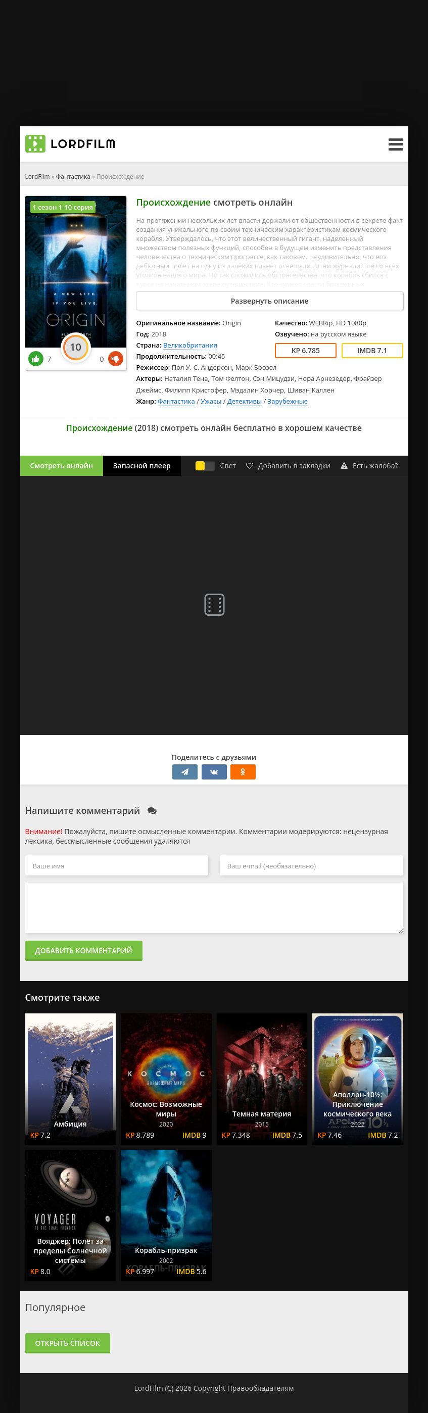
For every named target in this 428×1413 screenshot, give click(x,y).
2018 (146, 427)
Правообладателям (260, 1388)
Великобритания (190, 345)
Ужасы (211, 401)
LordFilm (37, 176)
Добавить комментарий (83, 950)
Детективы (244, 401)
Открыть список (67, 1343)
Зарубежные (288, 401)
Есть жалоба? (369, 465)
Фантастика (73, 176)
